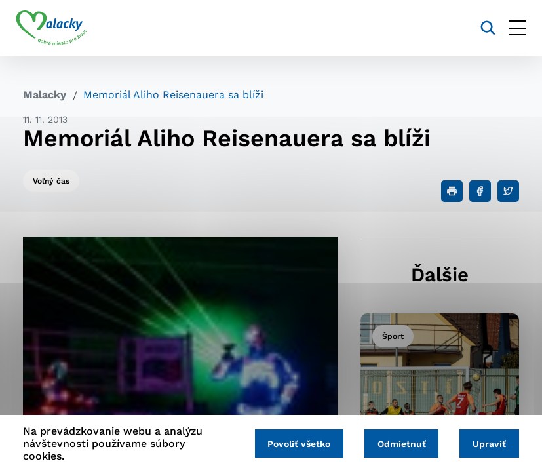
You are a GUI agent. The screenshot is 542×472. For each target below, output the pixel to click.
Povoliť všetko (291, 444)
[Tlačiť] (452, 191)
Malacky (44, 94)
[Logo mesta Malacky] (58, 28)
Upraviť (488, 444)
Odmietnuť (397, 444)
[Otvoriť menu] (510, 27)
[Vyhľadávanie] (480, 27)
